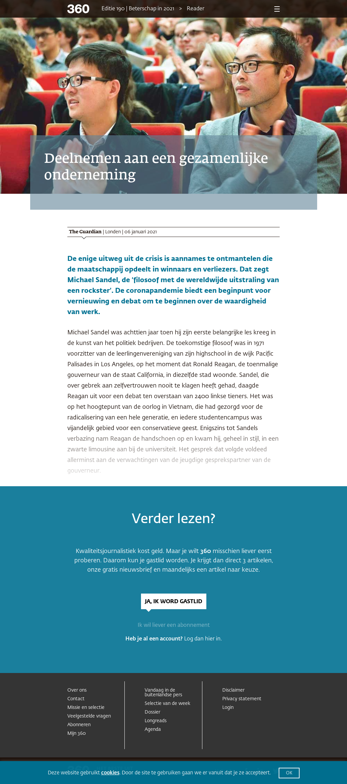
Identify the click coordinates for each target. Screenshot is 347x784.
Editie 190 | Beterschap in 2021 (138, 9)
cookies (110, 772)
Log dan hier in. (203, 639)
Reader (195, 9)
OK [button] (289, 773)
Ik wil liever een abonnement (174, 625)
